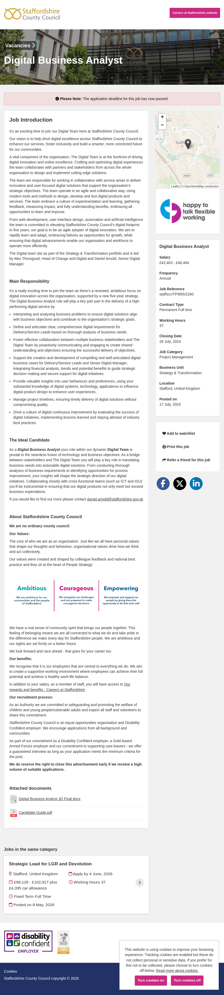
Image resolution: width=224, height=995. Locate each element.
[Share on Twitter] (179, 483)
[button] (188, 144)
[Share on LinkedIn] (196, 483)
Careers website (194, 12)
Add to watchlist (178, 433)
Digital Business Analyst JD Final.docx (49, 799)
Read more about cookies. (177, 970)
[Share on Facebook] (163, 483)
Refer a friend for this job (186, 460)
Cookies (10, 971)
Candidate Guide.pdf (35, 813)
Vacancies (20, 45)
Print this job (175, 447)
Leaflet (175, 186)
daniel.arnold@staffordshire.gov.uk (115, 499)
